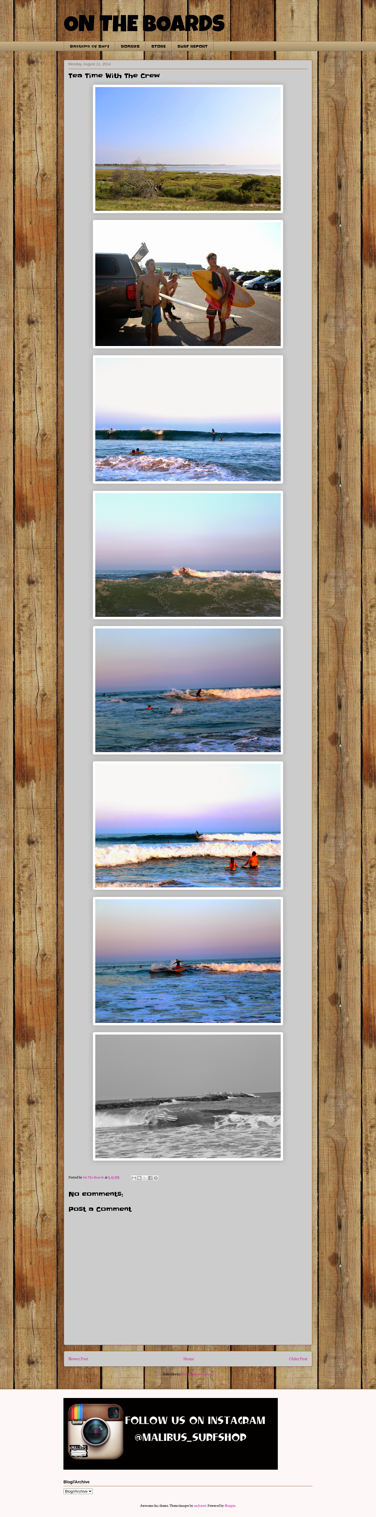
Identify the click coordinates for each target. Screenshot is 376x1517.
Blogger (230, 1505)
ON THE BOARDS (144, 26)
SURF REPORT (192, 46)
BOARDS (130, 46)
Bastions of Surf (89, 46)
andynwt (200, 1505)
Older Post (298, 1358)
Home (188, 1358)
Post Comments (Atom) (197, 1374)
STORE (158, 46)
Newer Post (78, 1358)
